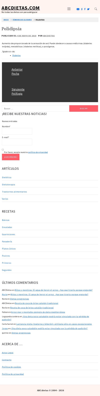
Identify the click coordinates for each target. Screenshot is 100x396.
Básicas (6, 220)
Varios (5, 198)
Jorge (5, 328)
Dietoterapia (8, 184)
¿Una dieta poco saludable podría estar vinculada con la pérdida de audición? (49, 328)
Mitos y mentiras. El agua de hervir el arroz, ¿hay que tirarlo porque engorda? (54, 290)
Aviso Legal (7, 352)
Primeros (6, 263)
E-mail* (17, 140)
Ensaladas (7, 227)
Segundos (7, 270)
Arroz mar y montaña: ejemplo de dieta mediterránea (38, 312)
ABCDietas (49, 35)
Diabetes (16, 55)
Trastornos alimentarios (14, 191)
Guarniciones (8, 234)
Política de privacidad (13, 374)
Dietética (6, 177)
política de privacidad (38, 152)
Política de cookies (11, 367)
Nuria (4, 294)
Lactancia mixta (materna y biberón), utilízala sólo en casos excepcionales (54, 324)
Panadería (7, 241)
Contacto (6, 360)
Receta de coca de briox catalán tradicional (36, 303)
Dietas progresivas (19, 299)
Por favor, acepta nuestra (25, 152)
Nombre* (17, 129)
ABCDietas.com (21, 8)
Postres (6, 255)
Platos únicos (9, 248)
